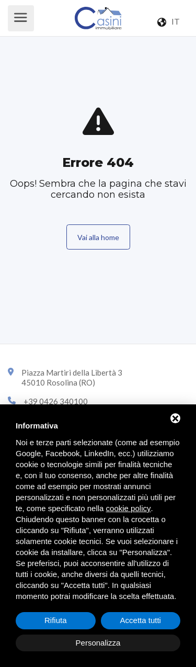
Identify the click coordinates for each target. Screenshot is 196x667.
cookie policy (128, 508)
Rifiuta (55, 620)
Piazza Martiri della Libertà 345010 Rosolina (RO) (71, 378)
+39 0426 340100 (56, 401)
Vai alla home (98, 237)
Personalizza (98, 642)
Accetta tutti (140, 620)
